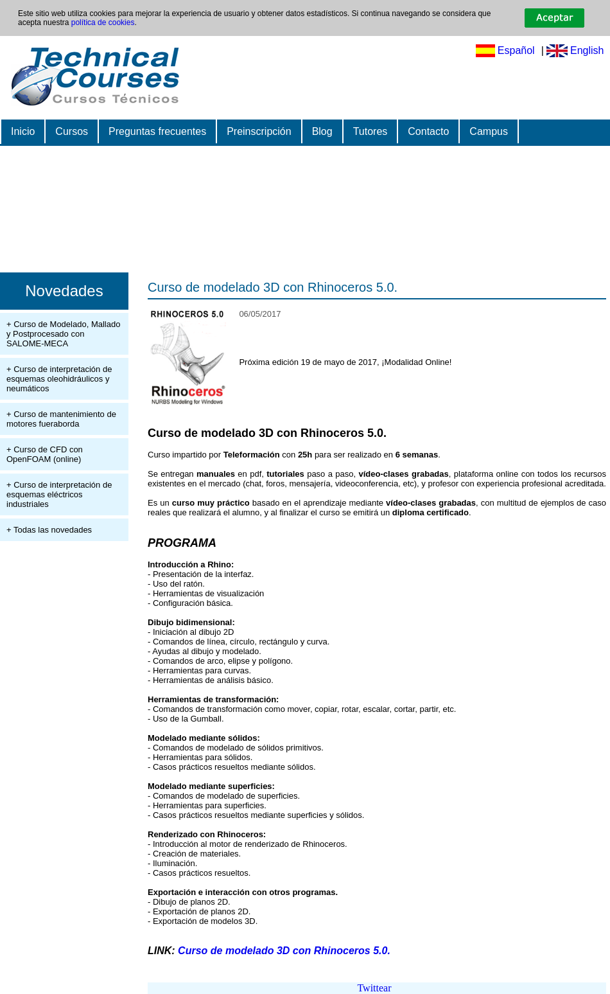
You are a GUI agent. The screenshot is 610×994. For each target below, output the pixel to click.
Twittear (374, 987)
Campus (488, 131)
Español (516, 50)
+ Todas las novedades (49, 530)
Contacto (428, 131)
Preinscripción (259, 131)
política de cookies (103, 22)
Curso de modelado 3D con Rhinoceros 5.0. (272, 287)
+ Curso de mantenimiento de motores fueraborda (61, 419)
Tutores (370, 131)
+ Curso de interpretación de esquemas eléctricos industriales (59, 494)
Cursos (71, 131)
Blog (322, 131)
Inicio (23, 131)
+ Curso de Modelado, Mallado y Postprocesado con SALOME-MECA (63, 333)
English (587, 50)
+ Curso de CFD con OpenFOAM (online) (44, 454)
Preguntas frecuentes (157, 131)
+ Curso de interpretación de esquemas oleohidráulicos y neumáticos (59, 378)
